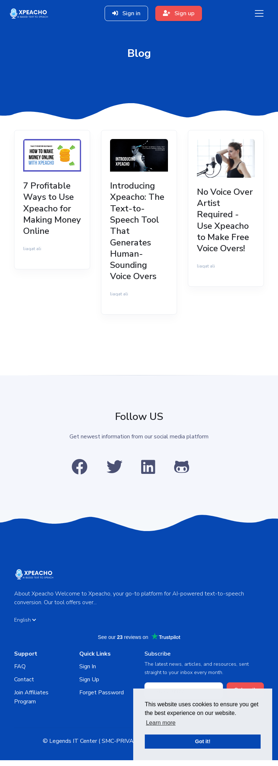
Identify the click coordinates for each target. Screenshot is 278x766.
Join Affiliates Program (31, 702)
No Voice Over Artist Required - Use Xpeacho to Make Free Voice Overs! (224, 222)
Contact (24, 685)
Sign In (87, 672)
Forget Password (101, 698)
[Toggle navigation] (259, 13)
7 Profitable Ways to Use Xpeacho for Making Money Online (50, 216)
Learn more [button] (161, 723)
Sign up (178, 13)
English (25, 625)
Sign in (126, 13)
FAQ (20, 672)
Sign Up (89, 685)
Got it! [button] (202, 741)
